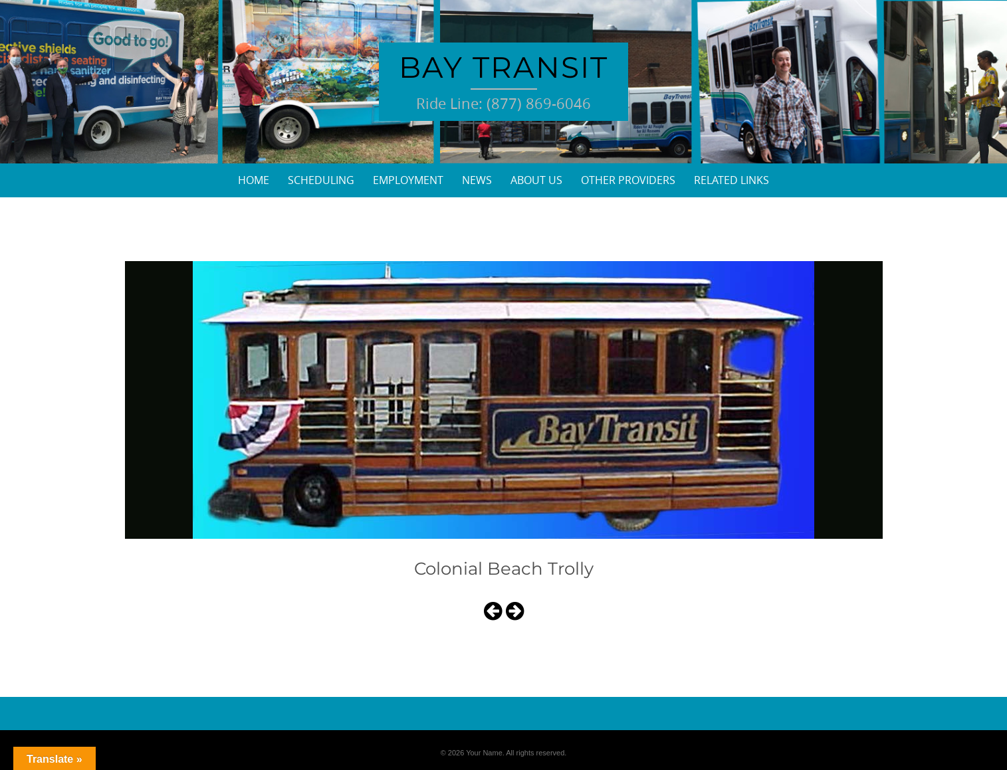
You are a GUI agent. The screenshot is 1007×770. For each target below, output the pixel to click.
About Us (536, 180)
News (477, 180)
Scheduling (321, 180)
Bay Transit (503, 67)
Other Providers (628, 180)
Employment (408, 180)
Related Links (731, 180)
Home (253, 180)
